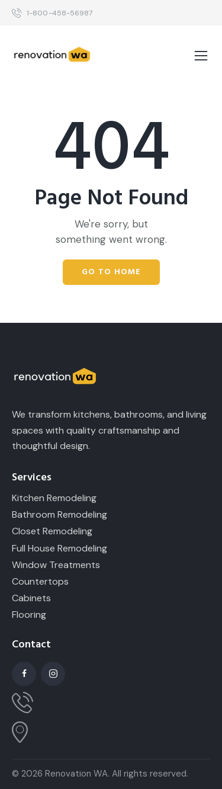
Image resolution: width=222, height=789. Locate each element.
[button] (201, 56)
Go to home (111, 272)
